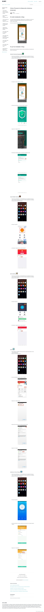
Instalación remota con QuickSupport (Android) (5, 24)
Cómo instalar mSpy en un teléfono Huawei (5, 41)
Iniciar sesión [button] (35, 1)
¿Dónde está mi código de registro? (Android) (5, 28)
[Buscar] (35, 4)
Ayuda (3, 4)
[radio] (20, 576)
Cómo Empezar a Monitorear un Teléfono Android (5, 49)
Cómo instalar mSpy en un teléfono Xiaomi (5, 45)
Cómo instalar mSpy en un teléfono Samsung (5, 32)
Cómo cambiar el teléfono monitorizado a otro (5, 16)
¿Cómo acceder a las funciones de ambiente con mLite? (6, 20)
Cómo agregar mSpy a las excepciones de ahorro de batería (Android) (20, 586)
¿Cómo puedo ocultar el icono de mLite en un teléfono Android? (5, 12)
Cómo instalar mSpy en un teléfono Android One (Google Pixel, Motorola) (5, 37)
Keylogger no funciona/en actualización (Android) (17, 588)
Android (5, 4)
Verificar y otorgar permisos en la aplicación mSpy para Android (19, 591)
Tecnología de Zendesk (40, 611)
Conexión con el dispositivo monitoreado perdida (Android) (18, 589)
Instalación (8, 4)
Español (40, 1)
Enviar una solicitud (30, 1)
